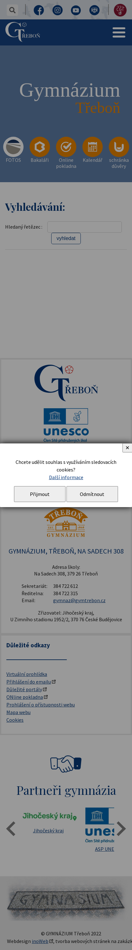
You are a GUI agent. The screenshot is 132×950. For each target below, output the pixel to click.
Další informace (66, 477)
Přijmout (40, 494)
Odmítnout (92, 494)
